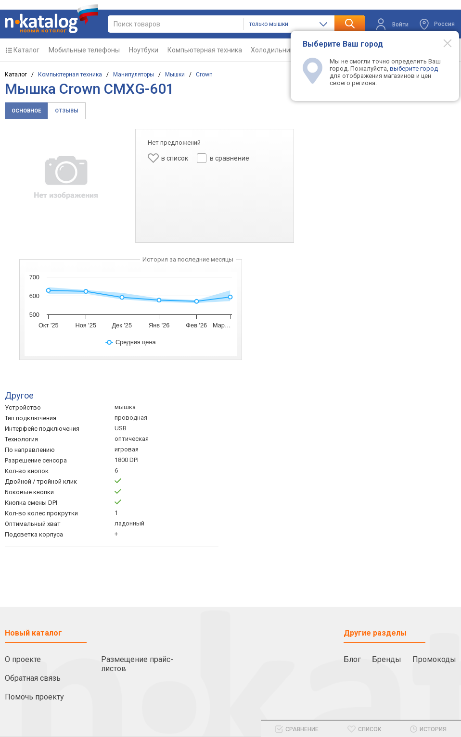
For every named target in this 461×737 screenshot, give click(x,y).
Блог (352, 659)
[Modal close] (442, 43)
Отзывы (66, 111)
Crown (204, 74)
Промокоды (434, 659)
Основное (26, 111)
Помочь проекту (34, 696)
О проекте (23, 659)
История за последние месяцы (187, 259)
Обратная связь (33, 678)
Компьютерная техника (204, 50)
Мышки (175, 74)
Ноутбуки (143, 50)
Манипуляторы (133, 74)
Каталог (26, 50)
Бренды (386, 659)
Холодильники (274, 50)
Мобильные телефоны (84, 50)
